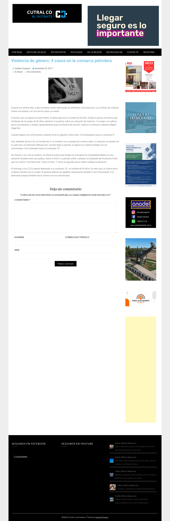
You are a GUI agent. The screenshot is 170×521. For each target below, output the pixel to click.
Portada (17, 52)
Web (16, 250)
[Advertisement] (140, 370)
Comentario (22, 199)
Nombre (19, 237)
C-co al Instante (20, 456)
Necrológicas (114, 52)
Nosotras (148, 52)
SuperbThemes (101, 517)
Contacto (133, 52)
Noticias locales (36, 52)
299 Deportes (58, 52)
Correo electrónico (77, 237)
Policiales (77, 52)
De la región (94, 52)
